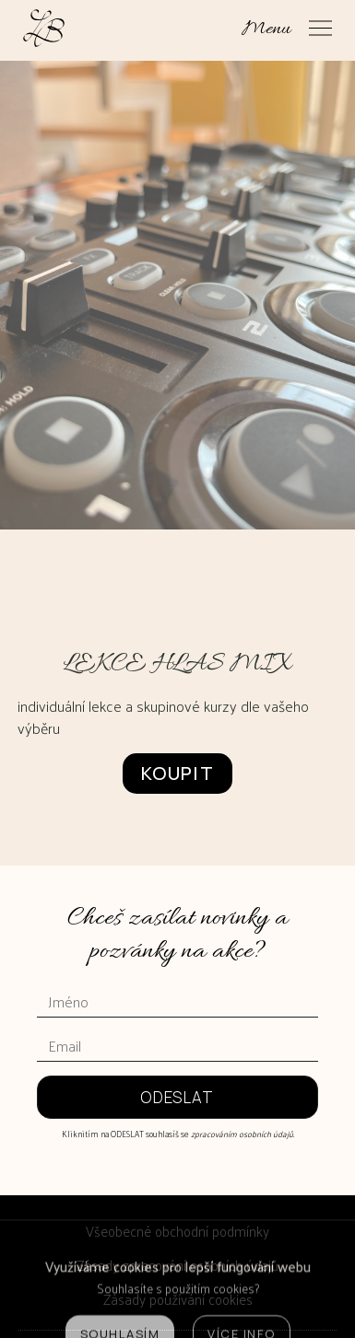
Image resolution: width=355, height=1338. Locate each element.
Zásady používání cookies (178, 1298)
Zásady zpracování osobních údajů (177, 1264)
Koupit (177, 773)
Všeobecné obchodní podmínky (177, 1230)
